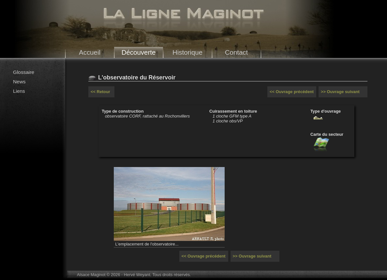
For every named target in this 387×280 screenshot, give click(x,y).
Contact (236, 52)
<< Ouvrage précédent (292, 91)
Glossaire (23, 72)
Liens (19, 91)
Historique (187, 52)
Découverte (139, 52)
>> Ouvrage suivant (340, 91)
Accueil (89, 52)
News (19, 81)
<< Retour (100, 91)
